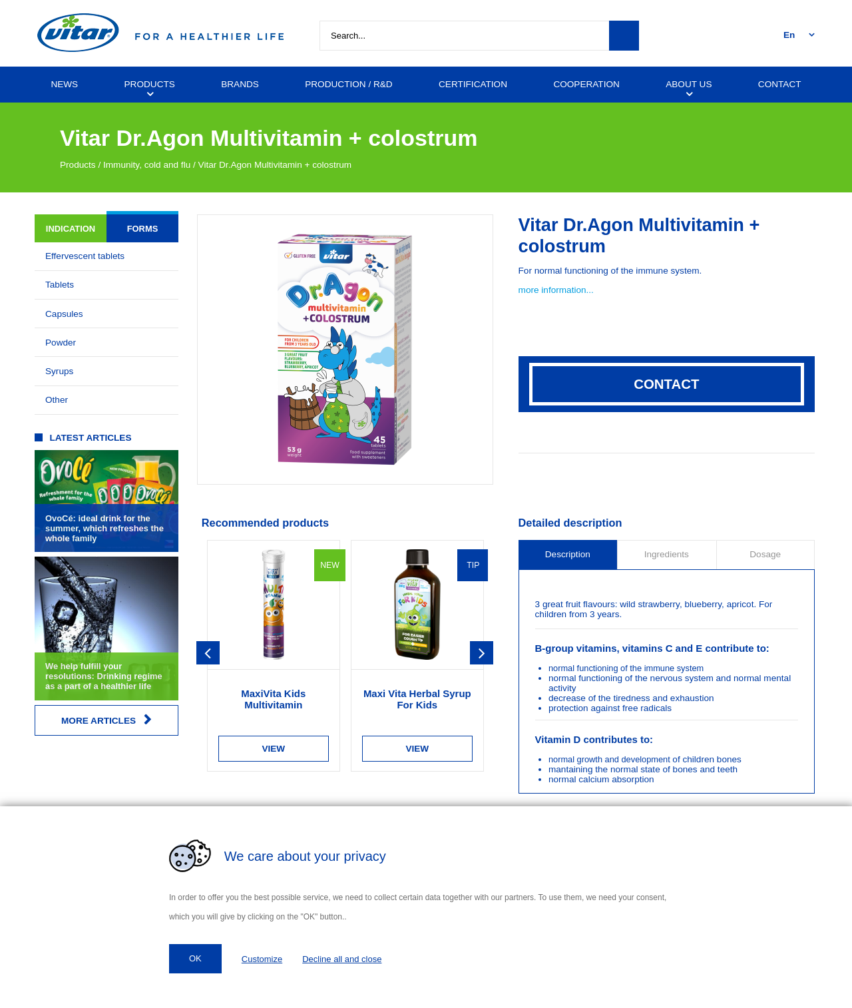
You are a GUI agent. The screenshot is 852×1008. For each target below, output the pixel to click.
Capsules (64, 314)
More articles (106, 720)
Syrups (59, 371)
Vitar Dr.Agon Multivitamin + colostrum (275, 165)
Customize (262, 959)
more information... (556, 290)
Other (56, 400)
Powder (60, 343)
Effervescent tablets (84, 256)
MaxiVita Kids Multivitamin (273, 699)
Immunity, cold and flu (146, 165)
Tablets (59, 285)
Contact (666, 384)
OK (195, 958)
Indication (70, 229)
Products (78, 165)
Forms (142, 229)
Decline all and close (341, 959)
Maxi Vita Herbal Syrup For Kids (417, 699)
